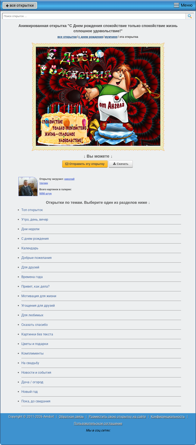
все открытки (20, 5)
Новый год (29, 392)
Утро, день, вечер (34, 219)
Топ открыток (32, 210)
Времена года (32, 277)
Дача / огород (32, 382)
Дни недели (30, 229)
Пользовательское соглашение (98, 423)
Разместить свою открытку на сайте (117, 417)
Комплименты (32, 353)
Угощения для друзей (38, 306)
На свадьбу (30, 363)
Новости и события (36, 373)
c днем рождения (90, 36)
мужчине (111, 36)
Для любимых (32, 315)
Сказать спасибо (34, 325)
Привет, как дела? (35, 286)
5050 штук (45, 193)
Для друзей (30, 267)
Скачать (120, 164)
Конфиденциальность (168, 417)
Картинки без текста (37, 334)
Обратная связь (71, 417)
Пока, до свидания (35, 401)
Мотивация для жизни (38, 296)
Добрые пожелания (36, 258)
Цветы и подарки (34, 344)
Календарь (29, 248)
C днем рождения (35, 239)
